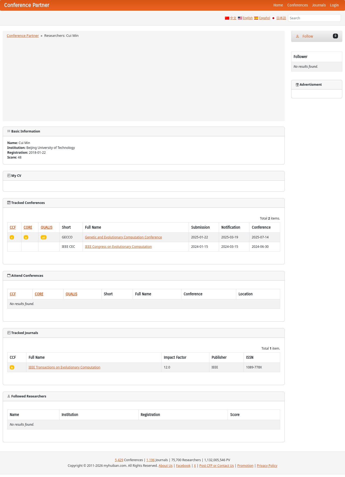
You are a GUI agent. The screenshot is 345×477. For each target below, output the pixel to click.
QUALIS (46, 227)
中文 (233, 18)
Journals (319, 5)
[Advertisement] (143, 78)
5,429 (119, 460)
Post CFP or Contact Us (216, 465)
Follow (316, 36)
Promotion (245, 465)
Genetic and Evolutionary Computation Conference (123, 237)
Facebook (183, 465)
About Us (166, 465)
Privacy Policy (267, 465)
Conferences (297, 5)
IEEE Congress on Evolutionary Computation (118, 246)
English (248, 18)
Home (278, 5)
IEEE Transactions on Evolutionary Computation (64, 367)
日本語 (281, 18)
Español (264, 18)
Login (334, 5)
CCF (13, 227)
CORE (28, 227)
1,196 (150, 460)
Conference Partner (23, 35)
